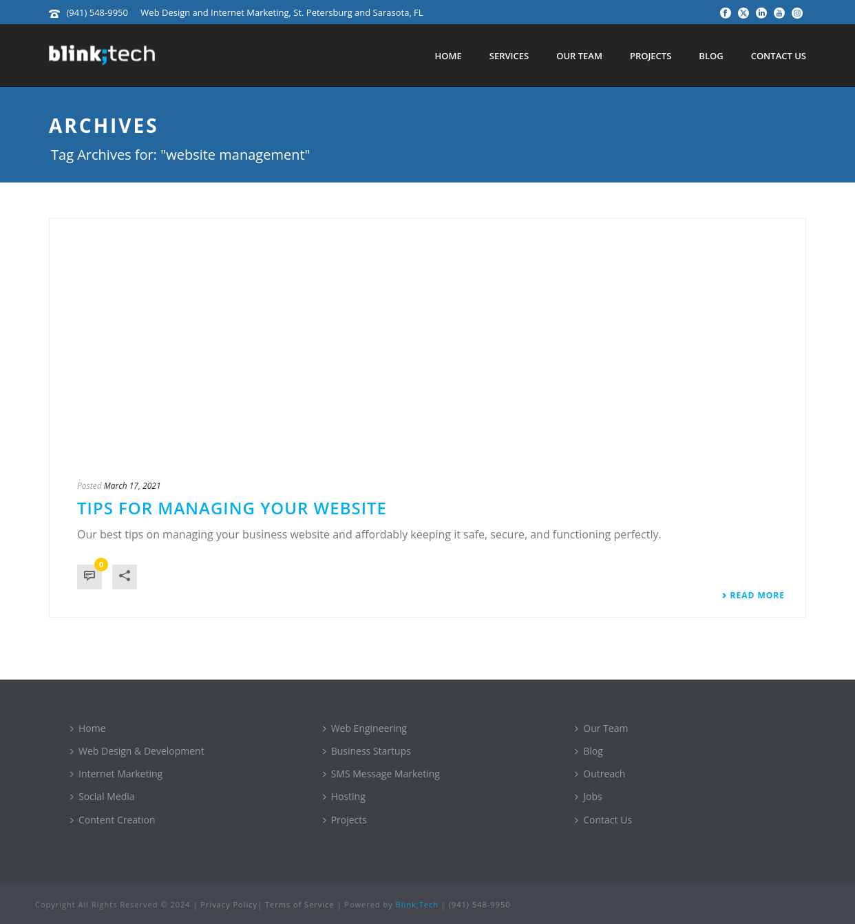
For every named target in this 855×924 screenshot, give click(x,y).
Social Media (102, 796)
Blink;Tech (417, 904)
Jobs (588, 796)
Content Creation (113, 819)
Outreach (600, 773)
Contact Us (778, 56)
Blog (711, 56)
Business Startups (367, 750)
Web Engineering (365, 728)
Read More (753, 595)
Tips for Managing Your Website (232, 507)
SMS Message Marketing (381, 773)
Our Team (579, 56)
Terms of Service (300, 904)
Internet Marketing (116, 773)
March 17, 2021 (132, 486)
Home (447, 56)
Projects (650, 56)
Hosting (344, 796)
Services (509, 56)
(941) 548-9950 (97, 12)
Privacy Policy (228, 904)
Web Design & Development (137, 750)
